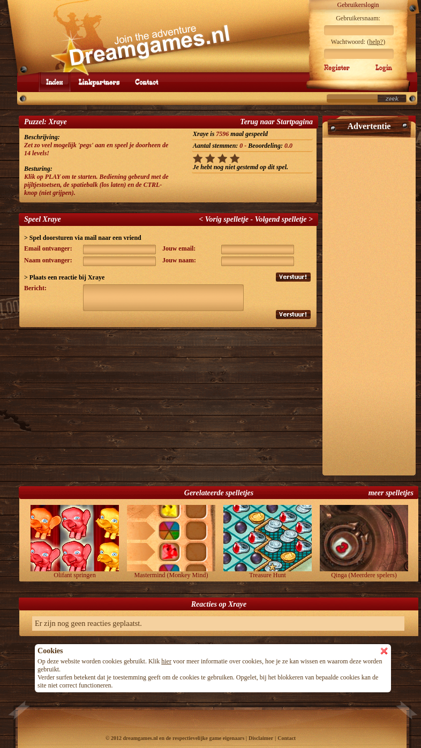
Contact (286, 738)
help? (376, 42)
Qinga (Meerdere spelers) (364, 542)
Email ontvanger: (48, 248)
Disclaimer (261, 738)
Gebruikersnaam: (358, 18)
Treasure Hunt (267, 542)
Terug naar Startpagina (276, 122)
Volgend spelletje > (284, 219)
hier (166, 661)
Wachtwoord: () (358, 42)
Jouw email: (179, 248)
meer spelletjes (391, 493)
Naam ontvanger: (48, 260)
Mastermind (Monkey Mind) (171, 542)
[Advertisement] (369, 302)
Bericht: (35, 288)
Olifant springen (75, 542)
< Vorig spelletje (224, 219)
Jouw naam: (179, 260)
